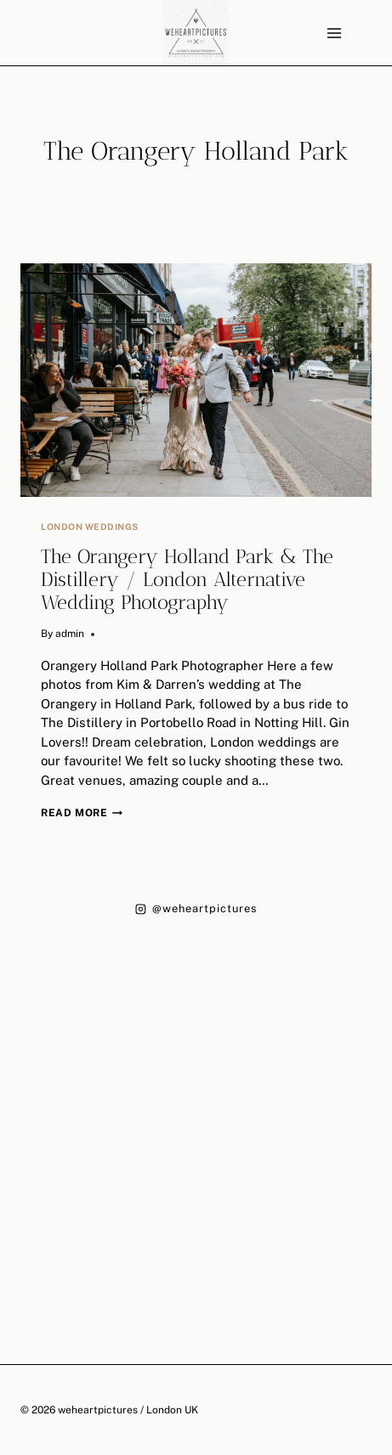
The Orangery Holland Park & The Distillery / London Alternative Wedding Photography (187, 579)
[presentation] (196, 380)
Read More (81, 813)
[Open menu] (333, 33)
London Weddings (90, 527)
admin (69, 634)
